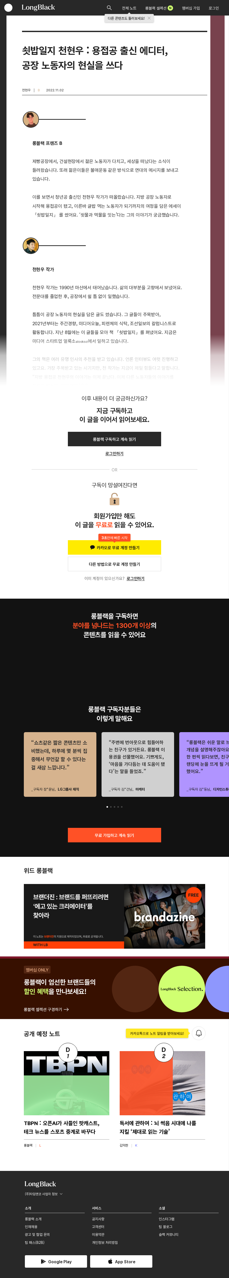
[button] (107, 807)
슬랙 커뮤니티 (168, 1234)
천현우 (26, 89)
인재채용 (31, 1226)
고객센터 (98, 1226)
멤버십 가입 (191, 8)
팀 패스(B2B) (35, 1242)
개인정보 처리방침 (105, 1242)
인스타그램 (166, 1218)
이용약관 (98, 1234)
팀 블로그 (165, 1226)
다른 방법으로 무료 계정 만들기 (114, 564)
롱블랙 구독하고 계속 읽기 (114, 439)
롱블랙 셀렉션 (159, 8)
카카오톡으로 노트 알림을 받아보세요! (157, 1033)
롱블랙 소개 (33, 1218)
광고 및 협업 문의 (37, 1234)
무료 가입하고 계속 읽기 (114, 835)
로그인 (214, 8)
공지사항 (98, 1218)
